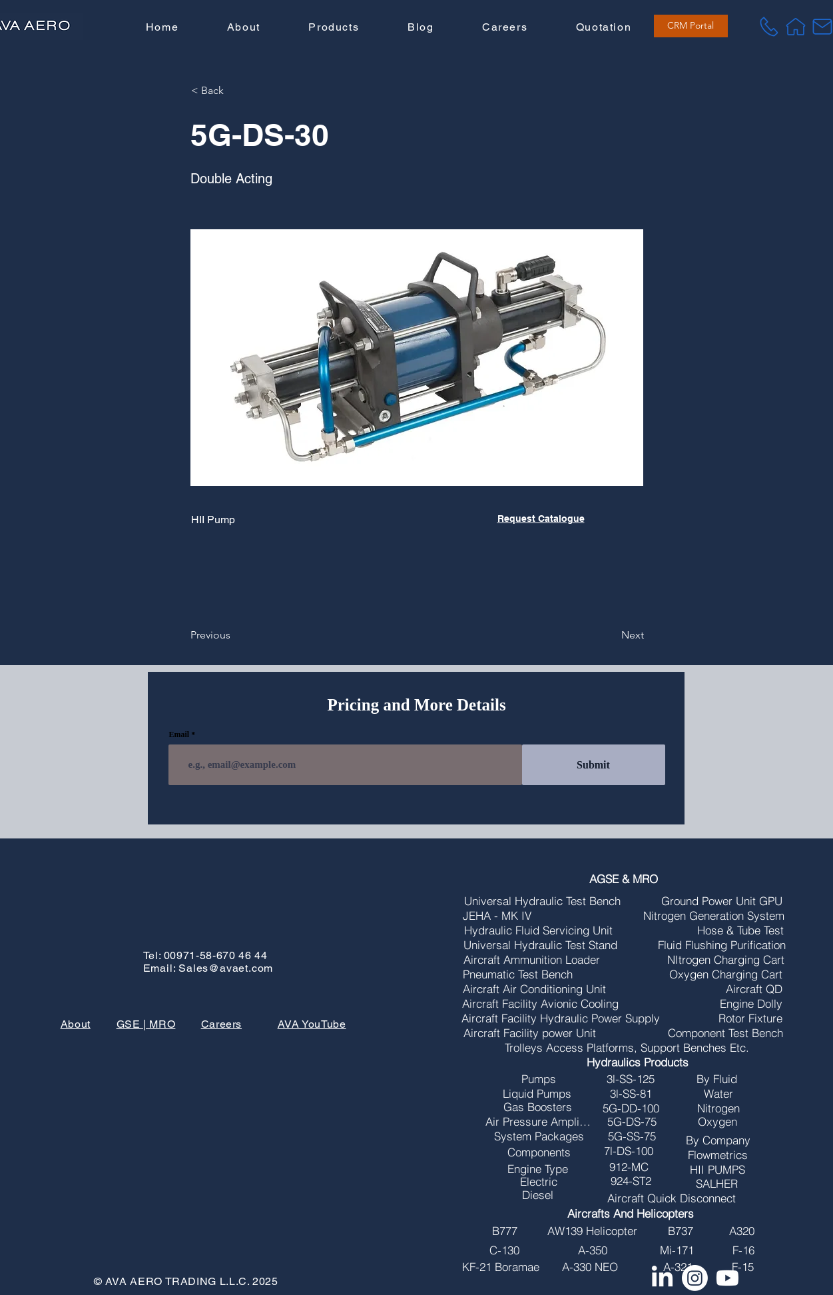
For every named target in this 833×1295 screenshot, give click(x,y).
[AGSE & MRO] (623, 879)
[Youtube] (727, 1278)
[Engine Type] (537, 1169)
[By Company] (718, 1140)
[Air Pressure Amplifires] (538, 1121)
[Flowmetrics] (717, 1155)
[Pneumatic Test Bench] (518, 974)
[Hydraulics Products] (637, 1062)
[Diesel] (537, 1195)
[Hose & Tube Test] (740, 930)
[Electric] (538, 1181)
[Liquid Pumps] (537, 1093)
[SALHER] (717, 1183)
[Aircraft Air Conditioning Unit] (534, 989)
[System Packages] (538, 1136)
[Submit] (593, 764)
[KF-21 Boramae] (501, 1267)
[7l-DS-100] (628, 1151)
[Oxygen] (717, 1121)
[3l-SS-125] (630, 1079)
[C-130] (504, 1250)
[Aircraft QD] (754, 989)
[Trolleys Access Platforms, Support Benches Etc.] (627, 1047)
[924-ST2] (630, 1181)
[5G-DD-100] (630, 1108)
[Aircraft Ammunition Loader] (532, 959)
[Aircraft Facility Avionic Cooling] (540, 1003)
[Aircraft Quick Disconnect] (671, 1198)
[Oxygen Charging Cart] (725, 974)
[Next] (610, 635)
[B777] (504, 1231)
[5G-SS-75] (632, 1136)
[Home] (795, 26)
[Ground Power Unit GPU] (721, 901)
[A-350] (592, 1250)
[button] (333, 27)
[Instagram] (695, 1278)
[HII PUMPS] (717, 1169)
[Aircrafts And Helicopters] (630, 1213)
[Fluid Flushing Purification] (721, 945)
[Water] (718, 1093)
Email (179, 734)
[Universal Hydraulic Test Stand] (540, 945)
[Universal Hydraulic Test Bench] (542, 901)
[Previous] (234, 635)
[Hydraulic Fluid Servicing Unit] (538, 930)
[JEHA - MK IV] (497, 915)
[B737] (680, 1231)
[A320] (741, 1231)
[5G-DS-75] (632, 1121)
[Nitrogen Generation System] (714, 915)
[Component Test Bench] (725, 1033)
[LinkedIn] (662, 1278)
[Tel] (769, 26)
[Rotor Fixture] (750, 1018)
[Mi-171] (676, 1250)
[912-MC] (628, 1167)
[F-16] (743, 1250)
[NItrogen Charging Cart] (725, 959)
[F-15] (742, 1267)
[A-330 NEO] (589, 1267)
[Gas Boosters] (537, 1107)
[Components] (538, 1152)
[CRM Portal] (691, 26)
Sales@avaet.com (225, 968)
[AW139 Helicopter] (592, 1231)
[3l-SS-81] (630, 1093)
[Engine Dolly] (751, 1003)
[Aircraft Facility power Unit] (530, 1033)
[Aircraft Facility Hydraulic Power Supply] (561, 1018)
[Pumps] (539, 1079)
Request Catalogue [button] (541, 518)
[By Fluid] (717, 1079)
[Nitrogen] (718, 1108)
